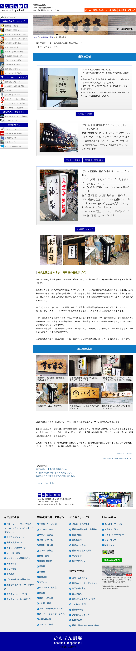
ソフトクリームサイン (13, 129)
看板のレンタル (78, 545)
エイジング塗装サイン (16, 548)
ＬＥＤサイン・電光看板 (14, 108)
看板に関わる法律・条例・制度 (85, 625)
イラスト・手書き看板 (13, 146)
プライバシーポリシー (114, 535)
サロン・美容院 (46, 535)
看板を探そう (78, 609)
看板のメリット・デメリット (84, 583)
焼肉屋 (42, 593)
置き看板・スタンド (85, 229)
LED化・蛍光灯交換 (80, 524)
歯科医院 (43, 577)
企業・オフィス (46, 540)
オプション (77, 556)
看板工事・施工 (11, 17)
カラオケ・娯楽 (46, 624)
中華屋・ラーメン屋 (48, 524)
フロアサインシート (15, 537)
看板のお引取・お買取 (81, 551)
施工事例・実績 (47, 37)
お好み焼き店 (45, 619)
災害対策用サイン (14, 543)
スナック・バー (46, 529)
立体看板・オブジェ (12, 69)
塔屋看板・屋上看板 (12, 65)
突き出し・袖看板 (84, 114)
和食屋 (42, 572)
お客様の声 (77, 620)
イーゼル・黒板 (13, 553)
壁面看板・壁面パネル (94, 160)
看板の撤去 (77, 535)
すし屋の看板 (45, 603)
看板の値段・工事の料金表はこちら (51, 469)
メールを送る (111, 10)
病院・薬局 (44, 556)
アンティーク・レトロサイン (19, 599)
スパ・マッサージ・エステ (50, 609)
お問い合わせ (98, 10)
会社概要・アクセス (127, 10)
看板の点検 (77, 540)
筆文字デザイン (78, 561)
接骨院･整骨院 (45, 561)
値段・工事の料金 (79, 578)
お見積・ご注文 (111, 529)
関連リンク (109, 545)
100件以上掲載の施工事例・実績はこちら (54, 472)
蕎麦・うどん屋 (46, 598)
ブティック (44, 582)
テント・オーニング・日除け (16, 39)
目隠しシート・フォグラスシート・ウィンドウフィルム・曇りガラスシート (19, 528)
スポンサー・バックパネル (15, 99)
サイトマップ (110, 540)
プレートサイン (11, 121)
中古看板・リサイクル (13, 134)
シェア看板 (11, 569)
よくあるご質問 (78, 604)
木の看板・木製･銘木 (13, 43)
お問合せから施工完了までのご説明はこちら (55, 476)
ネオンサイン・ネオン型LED (16, 116)
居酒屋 (42, 566)
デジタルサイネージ (12, 95)
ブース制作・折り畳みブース (19, 579)
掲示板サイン (12, 564)
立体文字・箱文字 (11, 47)
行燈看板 (8, 90)
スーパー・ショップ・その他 (51, 614)
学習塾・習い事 (46, 545)
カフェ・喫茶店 (46, 551)
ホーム (88, 10)
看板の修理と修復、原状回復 (84, 529)
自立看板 (10, 574)
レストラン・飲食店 (48, 588)
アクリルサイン (11, 142)
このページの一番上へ (123, 453)
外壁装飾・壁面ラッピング (15, 56)
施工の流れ (77, 594)
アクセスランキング (80, 615)
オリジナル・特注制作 (13, 73)
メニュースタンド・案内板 (15, 103)
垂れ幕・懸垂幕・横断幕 (14, 52)
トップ (36, 37)
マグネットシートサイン (17, 594)
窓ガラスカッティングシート (16, 34)
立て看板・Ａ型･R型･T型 (14, 86)
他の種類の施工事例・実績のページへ (118, 459)
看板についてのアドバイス (83, 599)
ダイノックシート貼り (13, 60)
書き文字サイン (11, 138)
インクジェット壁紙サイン (18, 558)
